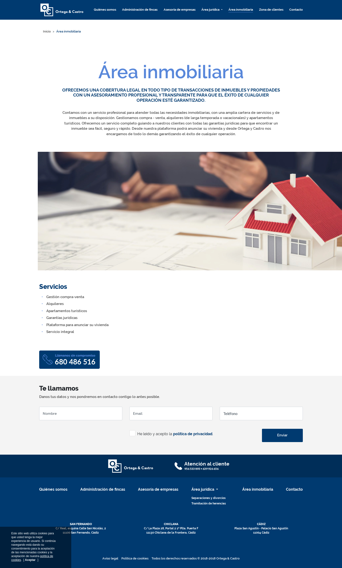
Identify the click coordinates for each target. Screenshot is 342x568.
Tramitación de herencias (208, 503)
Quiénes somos (105, 9)
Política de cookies (134, 558)
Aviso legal (110, 558)
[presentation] (75, 433)
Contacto (296, 9)
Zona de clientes (271, 9)
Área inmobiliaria (240, 9)
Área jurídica (210, 9)
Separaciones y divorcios (208, 498)
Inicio (47, 31)
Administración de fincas (139, 9)
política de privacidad (192, 434)
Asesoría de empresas (179, 9)
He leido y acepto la (150, 433)
